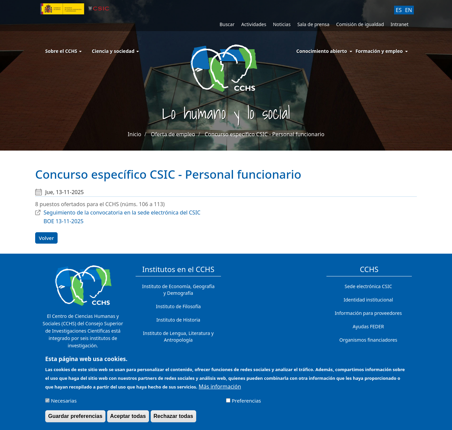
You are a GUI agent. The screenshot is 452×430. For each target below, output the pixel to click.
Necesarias (64, 403)
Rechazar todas (173, 418)
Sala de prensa (313, 24)
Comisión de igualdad (360, 24)
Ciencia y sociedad (115, 51)
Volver (46, 238)
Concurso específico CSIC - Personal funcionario (264, 134)
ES (399, 10)
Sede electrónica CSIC (368, 286)
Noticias (282, 24)
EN (408, 10)
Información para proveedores (368, 313)
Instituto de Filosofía (178, 306)
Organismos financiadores (368, 340)
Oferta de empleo (173, 134)
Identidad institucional (368, 299)
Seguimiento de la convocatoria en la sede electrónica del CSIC (122, 212)
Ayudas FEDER (368, 326)
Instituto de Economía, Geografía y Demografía (178, 289)
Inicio (134, 134)
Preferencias (246, 403)
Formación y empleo (379, 51)
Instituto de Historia (178, 320)
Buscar (227, 24)
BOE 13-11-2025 (63, 221)
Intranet (399, 24)
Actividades (253, 24)
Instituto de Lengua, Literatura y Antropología (178, 336)
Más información (220, 389)
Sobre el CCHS (63, 51)
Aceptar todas (128, 418)
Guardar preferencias (75, 418)
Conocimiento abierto (321, 51)
